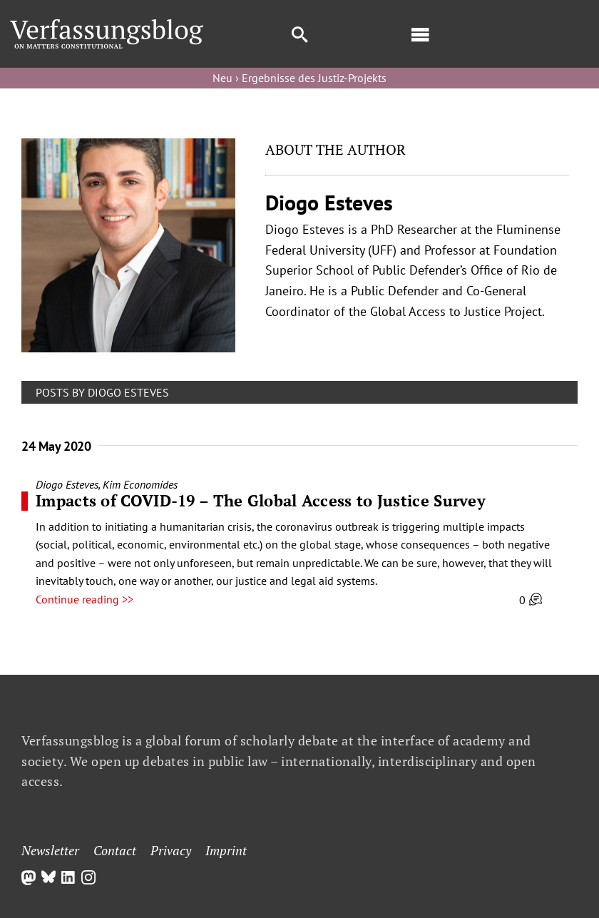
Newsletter (50, 850)
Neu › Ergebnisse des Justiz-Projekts (299, 78)
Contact (114, 850)
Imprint (226, 850)
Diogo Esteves (67, 484)
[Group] (106, 25)
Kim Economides (140, 484)
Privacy (170, 850)
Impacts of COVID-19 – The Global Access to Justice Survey (261, 500)
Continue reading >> (84, 599)
